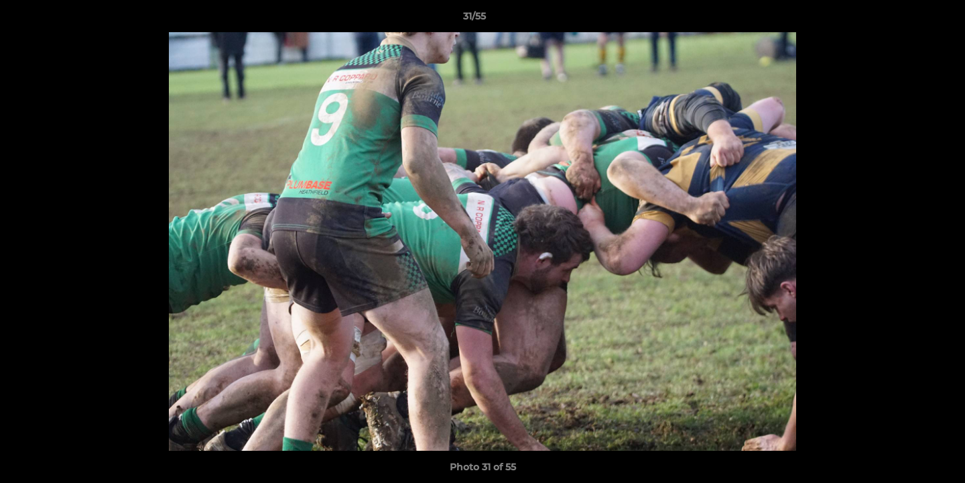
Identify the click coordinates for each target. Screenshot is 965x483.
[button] (909, 19)
